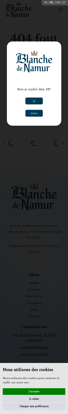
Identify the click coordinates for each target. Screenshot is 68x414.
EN (58, 2)
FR (45, 2)
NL (52, 2)
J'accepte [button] (34, 391)
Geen (34, 113)
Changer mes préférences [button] (34, 406)
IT (64, 2)
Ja (34, 101)
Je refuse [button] (34, 399)
